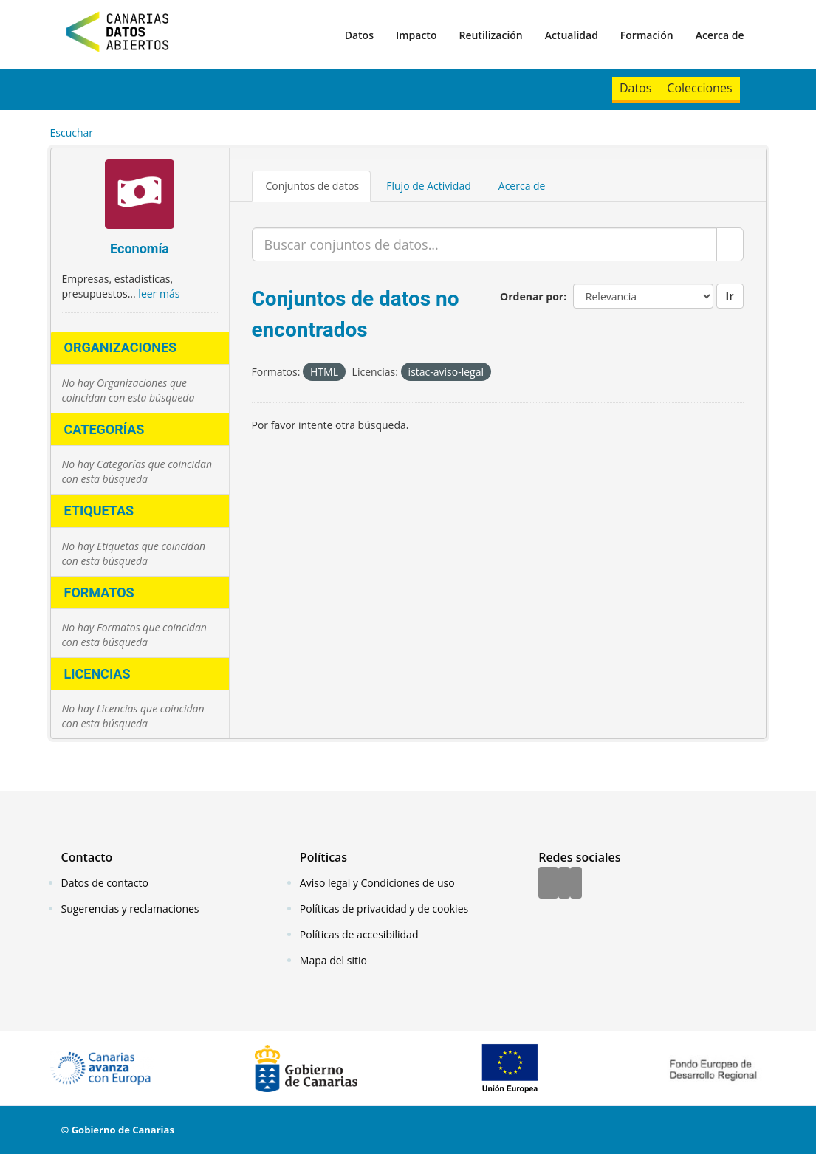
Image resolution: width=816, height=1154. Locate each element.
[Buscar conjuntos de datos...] (484, 244)
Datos (359, 35)
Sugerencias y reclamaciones (130, 908)
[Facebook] (548, 884)
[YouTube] (576, 884)
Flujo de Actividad (428, 186)
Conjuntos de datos (313, 186)
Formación (646, 35)
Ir (730, 296)
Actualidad (571, 35)
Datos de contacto (104, 883)
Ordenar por (531, 296)
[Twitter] (564, 884)
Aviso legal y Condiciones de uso (377, 883)
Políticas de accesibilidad (359, 934)
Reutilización (490, 35)
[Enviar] (730, 244)
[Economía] (140, 196)
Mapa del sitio (333, 960)
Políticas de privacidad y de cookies (384, 908)
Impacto (416, 35)
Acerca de (720, 35)
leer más (158, 293)
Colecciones (699, 88)
